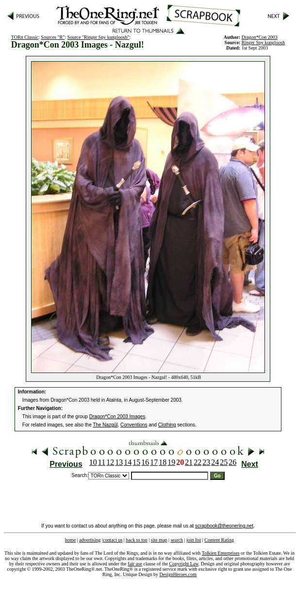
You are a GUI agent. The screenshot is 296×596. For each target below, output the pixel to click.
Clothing (167, 424)
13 (119, 462)
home (70, 540)
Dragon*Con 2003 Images (117, 416)
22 (197, 462)
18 (162, 462)
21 (189, 462)
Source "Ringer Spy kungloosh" (98, 37)
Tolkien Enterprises (221, 553)
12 (110, 462)
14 (128, 462)
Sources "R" (53, 37)
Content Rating (219, 540)
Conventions (134, 424)
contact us (112, 540)
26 (232, 462)
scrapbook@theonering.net (224, 525)
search (176, 540)
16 (145, 462)
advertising (89, 540)
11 (101, 462)
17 (154, 462)
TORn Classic (24, 37)
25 (224, 462)
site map (159, 540)
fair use (135, 563)
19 (171, 462)
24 (215, 462)
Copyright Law (183, 563)
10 (93, 462)
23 (206, 462)
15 (136, 462)
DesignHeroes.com (178, 574)
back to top (136, 540)
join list (193, 540)
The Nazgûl (105, 424)
